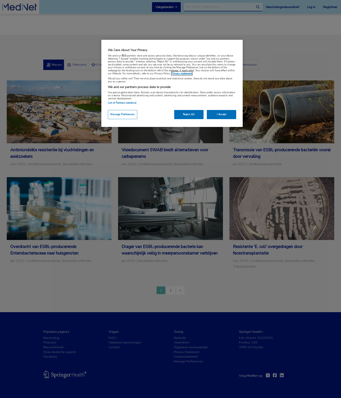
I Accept (221, 114)
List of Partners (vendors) (122, 103)
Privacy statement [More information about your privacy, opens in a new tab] (182, 73)
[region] (172, 83)
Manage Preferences (122, 114)
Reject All (189, 114)
